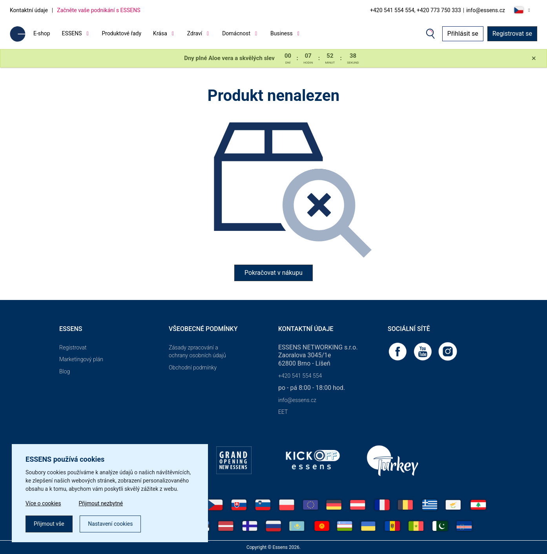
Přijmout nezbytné (101, 503)
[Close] (533, 58)
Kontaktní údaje (29, 10)
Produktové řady (121, 33)
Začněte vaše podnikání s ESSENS (98, 10)
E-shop (41, 33)
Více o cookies (43, 503)
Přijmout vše (49, 524)
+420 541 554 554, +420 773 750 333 (415, 10)
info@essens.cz (485, 10)
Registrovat (73, 347)
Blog (64, 371)
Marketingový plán (81, 359)
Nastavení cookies (110, 524)
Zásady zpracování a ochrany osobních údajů (197, 351)
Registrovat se (512, 33)
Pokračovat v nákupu (273, 272)
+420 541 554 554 (300, 376)
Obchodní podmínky (193, 367)
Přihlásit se (462, 33)
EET (283, 412)
